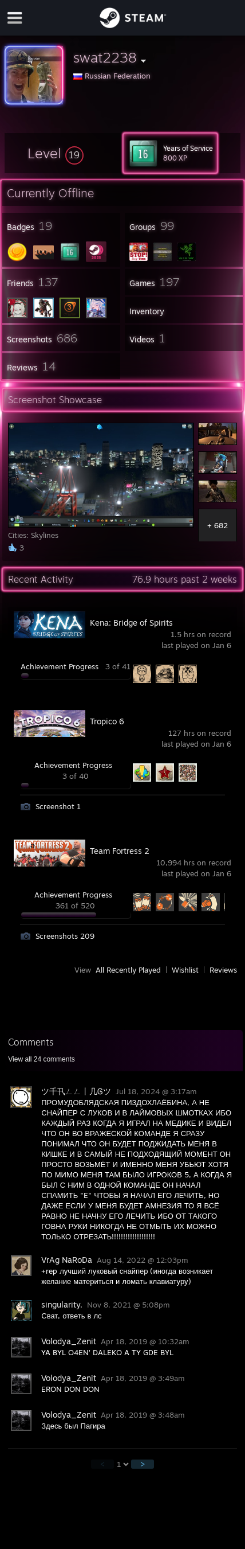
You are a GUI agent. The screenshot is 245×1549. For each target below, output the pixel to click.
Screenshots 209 (64, 936)
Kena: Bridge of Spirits (131, 622)
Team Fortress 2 (119, 851)
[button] (55, 153)
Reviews (223, 969)
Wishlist (185, 969)
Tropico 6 (107, 721)
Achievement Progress (59, 666)
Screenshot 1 (58, 806)
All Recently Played (128, 969)
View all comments (41, 1059)
